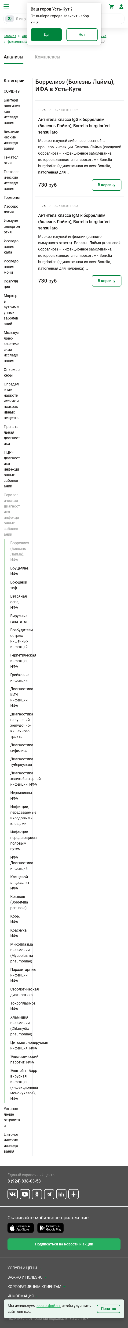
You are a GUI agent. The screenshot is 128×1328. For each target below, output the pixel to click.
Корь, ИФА (15, 919)
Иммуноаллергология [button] (12, 226)
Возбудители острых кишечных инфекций (21, 638)
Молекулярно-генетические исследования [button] (11, 346)
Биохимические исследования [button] (11, 140)
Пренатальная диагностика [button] (12, 435)
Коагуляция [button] (11, 284)
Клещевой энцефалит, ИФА (20, 882)
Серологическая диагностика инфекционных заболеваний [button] (12, 515)
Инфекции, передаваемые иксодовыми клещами (23, 815)
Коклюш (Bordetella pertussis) (19, 902)
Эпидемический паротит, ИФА (24, 1059)
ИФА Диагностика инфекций (21, 863)
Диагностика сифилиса (21, 748)
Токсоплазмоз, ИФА (23, 1006)
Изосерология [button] (11, 209)
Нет (82, 34)
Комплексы (47, 57)
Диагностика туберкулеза (21, 762)
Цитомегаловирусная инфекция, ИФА (29, 1045)
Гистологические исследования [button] (11, 180)
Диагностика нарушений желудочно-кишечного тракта (21, 725)
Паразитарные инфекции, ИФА (23, 975)
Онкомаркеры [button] (12, 372)
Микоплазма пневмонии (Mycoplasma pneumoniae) (21, 952)
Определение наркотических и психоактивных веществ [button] (12, 401)
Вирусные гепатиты (18, 619)
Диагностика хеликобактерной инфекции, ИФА (25, 779)
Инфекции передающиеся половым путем (23, 840)
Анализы (13, 57)
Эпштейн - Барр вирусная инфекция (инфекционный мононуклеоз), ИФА (24, 1084)
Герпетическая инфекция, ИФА (23, 661)
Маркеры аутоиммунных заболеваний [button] (11, 310)
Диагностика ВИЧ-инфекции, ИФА (21, 697)
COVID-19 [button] (12, 91)
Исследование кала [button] (11, 246)
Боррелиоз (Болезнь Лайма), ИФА (19, 551)
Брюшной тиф (18, 585)
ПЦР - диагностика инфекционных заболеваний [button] (12, 469)
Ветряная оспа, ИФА (18, 602)
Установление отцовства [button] (12, 1117)
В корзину (106, 185)
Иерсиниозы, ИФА (21, 796)
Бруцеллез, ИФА (19, 571)
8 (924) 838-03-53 (24, 1181)
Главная (10, 36)
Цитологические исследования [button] (11, 1143)
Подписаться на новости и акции (64, 1244)
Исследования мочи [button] (11, 267)
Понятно (108, 1308)
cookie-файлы (48, 1306)
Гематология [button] (11, 160)
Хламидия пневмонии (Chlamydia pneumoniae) (21, 1025)
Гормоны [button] (12, 197)
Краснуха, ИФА (18, 933)
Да (46, 34)
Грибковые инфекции (19, 678)
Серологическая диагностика (24, 992)
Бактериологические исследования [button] (12, 111)
